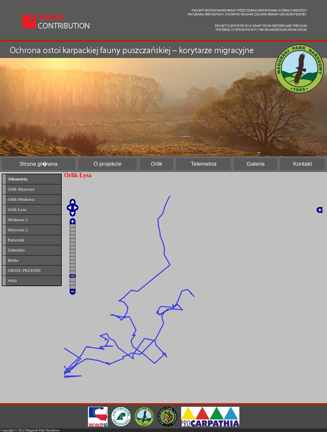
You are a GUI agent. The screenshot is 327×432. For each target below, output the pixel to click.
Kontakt (302, 164)
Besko (13, 260)
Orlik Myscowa (21, 189)
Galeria (256, 164)
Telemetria (203, 164)
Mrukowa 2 (17, 219)
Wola (12, 280)
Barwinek (16, 239)
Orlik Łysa (17, 209)
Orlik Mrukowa (21, 199)
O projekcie (108, 164)
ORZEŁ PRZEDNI (24, 270)
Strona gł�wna (39, 164)
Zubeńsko (16, 250)
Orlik (156, 164)
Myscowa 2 (17, 229)
